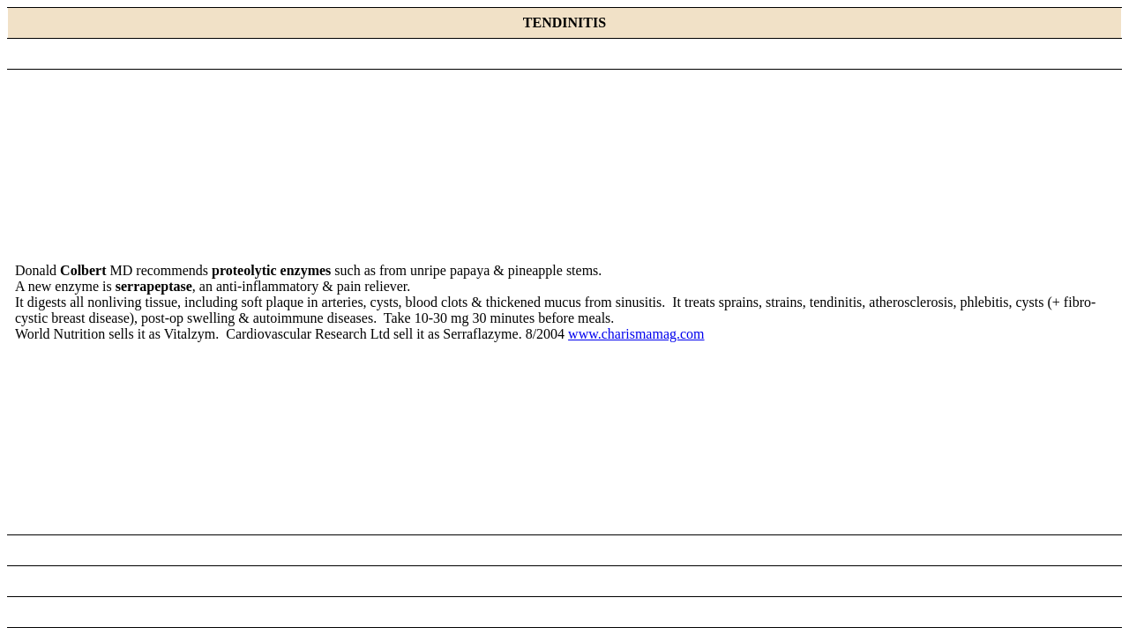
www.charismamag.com (636, 333)
